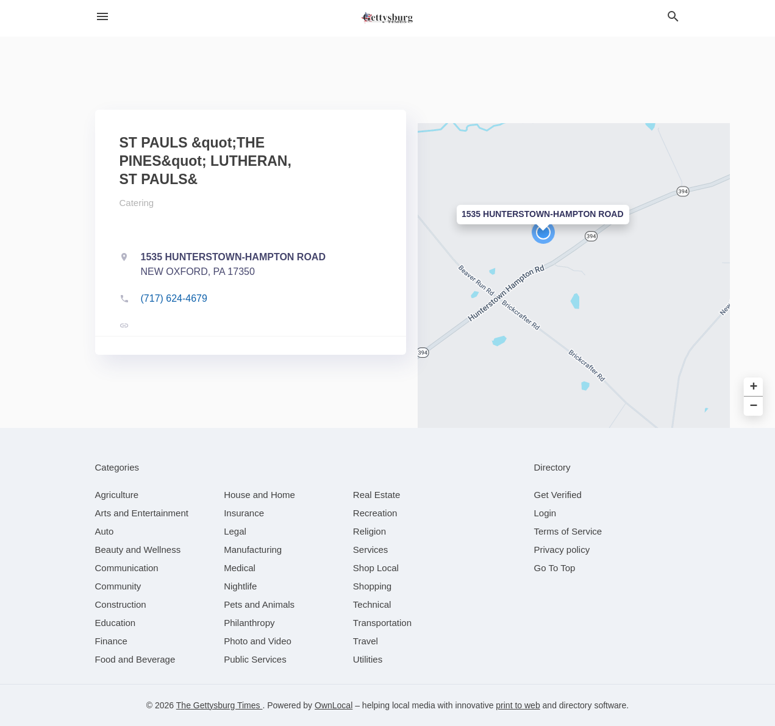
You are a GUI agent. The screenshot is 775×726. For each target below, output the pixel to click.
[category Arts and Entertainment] (141, 513)
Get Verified (558, 494)
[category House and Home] (259, 494)
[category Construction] (120, 604)
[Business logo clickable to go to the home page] (388, 18)
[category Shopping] (372, 586)
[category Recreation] (375, 513)
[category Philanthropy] (249, 622)
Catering (137, 203)
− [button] (754, 406)
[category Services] (370, 549)
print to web (518, 705)
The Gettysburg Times (219, 705)
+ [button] (754, 387)
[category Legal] (235, 531)
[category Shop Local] (376, 568)
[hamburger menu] (102, 16)
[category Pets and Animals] (259, 604)
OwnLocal (333, 705)
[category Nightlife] (240, 586)
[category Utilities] (367, 659)
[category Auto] (104, 531)
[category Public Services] (255, 659)
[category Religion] (369, 531)
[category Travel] (365, 641)
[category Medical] (239, 568)
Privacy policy (562, 549)
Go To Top (555, 568)
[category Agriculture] (117, 494)
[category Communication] (127, 568)
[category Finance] (111, 641)
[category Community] (118, 586)
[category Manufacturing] (253, 549)
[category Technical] (372, 604)
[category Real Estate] (377, 494)
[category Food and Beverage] (135, 659)
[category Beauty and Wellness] (138, 549)
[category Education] (115, 622)
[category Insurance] (244, 513)
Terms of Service (568, 531)
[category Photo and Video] (257, 641)
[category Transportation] (382, 622)
